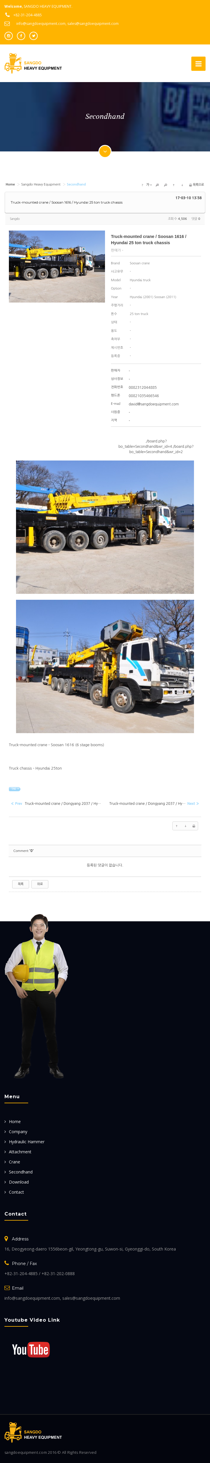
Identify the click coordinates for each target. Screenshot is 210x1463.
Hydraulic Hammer (26, 1141)
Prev (14, 266)
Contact (16, 1192)
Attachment (20, 1151)
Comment (23, 850)
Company (18, 1131)
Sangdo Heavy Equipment (40, 184)
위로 (40, 883)
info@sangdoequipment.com (41, 23)
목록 (20, 883)
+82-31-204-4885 (27, 14)
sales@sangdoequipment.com (93, 23)
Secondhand (21, 1171)
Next (99, 266)
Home (15, 1121)
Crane (14, 1161)
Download (19, 1181)
